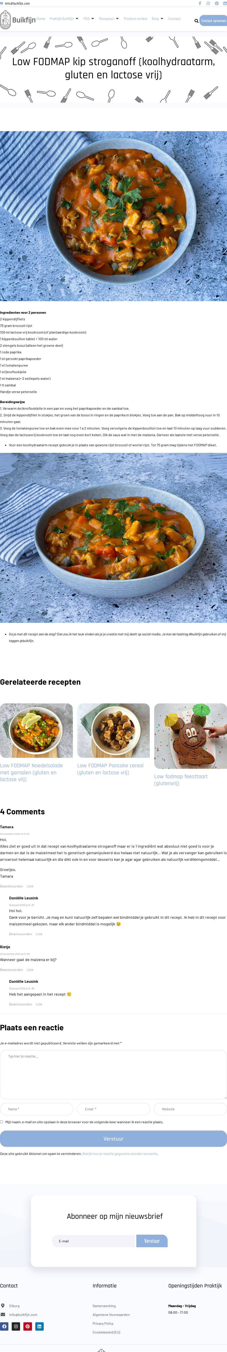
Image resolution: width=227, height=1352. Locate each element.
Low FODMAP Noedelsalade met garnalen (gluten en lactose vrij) (31, 772)
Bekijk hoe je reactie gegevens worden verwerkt (120, 1153)
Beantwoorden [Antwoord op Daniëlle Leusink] (20, 934)
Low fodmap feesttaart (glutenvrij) (181, 780)
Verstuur (113, 1138)
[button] (64, 18)
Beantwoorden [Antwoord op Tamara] (11, 886)
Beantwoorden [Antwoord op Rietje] (11, 969)
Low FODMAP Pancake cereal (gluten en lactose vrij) (110, 769)
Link (30, 886)
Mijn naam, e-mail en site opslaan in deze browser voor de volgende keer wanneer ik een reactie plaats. (84, 1122)
